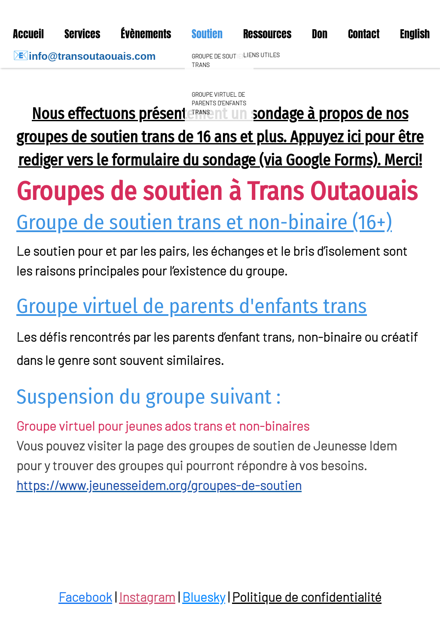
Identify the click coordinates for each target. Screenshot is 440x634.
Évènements (146, 34)
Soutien (207, 34)
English (415, 34)
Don (319, 34)
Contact (363, 34)
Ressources (267, 34)
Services (82, 34)
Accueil (28, 34)
